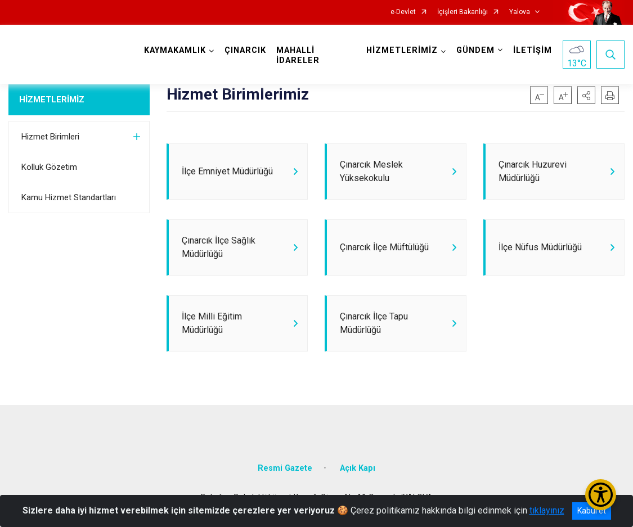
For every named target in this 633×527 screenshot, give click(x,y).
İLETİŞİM (532, 50)
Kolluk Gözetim (49, 167)
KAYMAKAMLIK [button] (175, 50)
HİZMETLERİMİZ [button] (402, 50)
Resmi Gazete (285, 468)
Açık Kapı (357, 468)
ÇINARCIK (245, 50)
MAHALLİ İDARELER (298, 55)
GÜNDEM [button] (475, 50)
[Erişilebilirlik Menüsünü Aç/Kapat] (600, 494)
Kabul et (591, 510)
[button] (586, 95)
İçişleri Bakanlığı (462, 12)
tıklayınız (546, 510)
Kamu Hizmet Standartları (68, 197)
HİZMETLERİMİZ (51, 99)
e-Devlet (403, 12)
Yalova (519, 12)
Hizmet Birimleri (50, 137)
